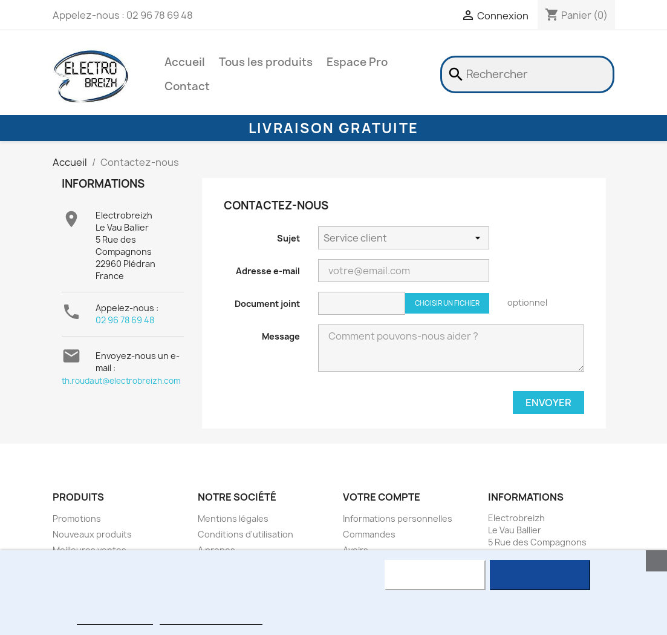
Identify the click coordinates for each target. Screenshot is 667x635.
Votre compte (381, 497)
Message (281, 336)
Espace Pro (357, 62)
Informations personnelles (397, 518)
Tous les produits (266, 62)
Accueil (184, 62)
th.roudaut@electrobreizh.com (121, 380)
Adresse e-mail (268, 271)
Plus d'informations (115, 619)
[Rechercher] (527, 74)
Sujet (288, 238)
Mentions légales (233, 518)
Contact (187, 86)
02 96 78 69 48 (125, 320)
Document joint (267, 303)
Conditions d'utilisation (245, 534)
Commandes (369, 534)
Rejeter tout (435, 575)
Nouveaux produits (92, 534)
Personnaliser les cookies (211, 619)
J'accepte (539, 575)
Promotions (77, 518)
